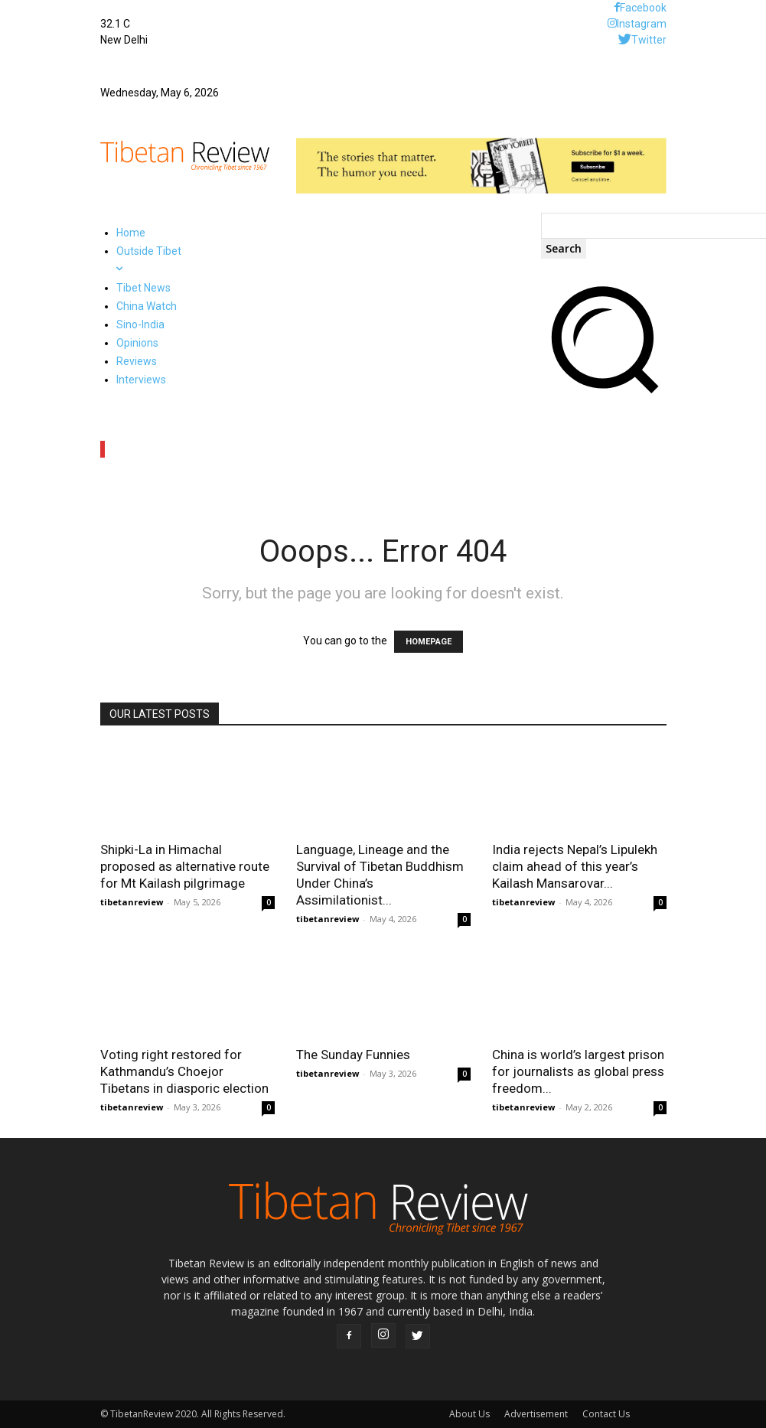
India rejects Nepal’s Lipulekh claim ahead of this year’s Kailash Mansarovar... (574, 866)
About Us (469, 1413)
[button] (604, 396)
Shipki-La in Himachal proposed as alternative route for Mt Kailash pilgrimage (184, 866)
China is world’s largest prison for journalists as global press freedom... (578, 1071)
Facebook (643, 8)
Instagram (642, 24)
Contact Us (606, 1413)
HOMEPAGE (428, 642)
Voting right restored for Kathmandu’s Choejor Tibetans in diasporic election (184, 1071)
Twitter (649, 40)
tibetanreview (131, 902)
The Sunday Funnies (353, 1054)
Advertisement (536, 1413)
